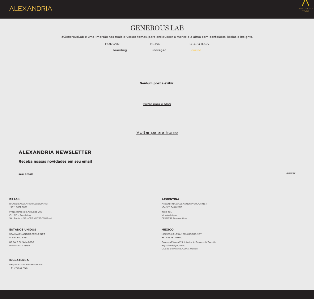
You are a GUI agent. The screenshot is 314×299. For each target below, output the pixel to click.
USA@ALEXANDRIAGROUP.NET (27, 234)
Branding (120, 50)
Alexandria (31, 8)
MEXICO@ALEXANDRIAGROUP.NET (182, 234)
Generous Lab (157, 28)
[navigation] (157, 44)
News (155, 44)
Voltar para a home (157, 132)
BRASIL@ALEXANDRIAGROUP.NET (29, 204)
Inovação (159, 50)
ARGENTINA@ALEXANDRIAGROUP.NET (184, 204)
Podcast (113, 44)
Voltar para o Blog (157, 104)
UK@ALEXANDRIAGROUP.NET (26, 265)
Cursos (196, 50)
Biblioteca (199, 44)
